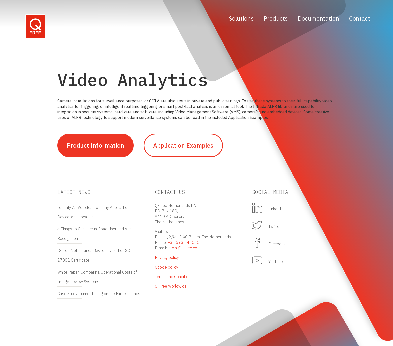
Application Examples (183, 145)
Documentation (318, 18)
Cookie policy (166, 267)
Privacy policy (167, 257)
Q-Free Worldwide (171, 286)
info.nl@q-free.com (184, 247)
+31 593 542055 (184, 242)
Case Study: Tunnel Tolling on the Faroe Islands (98, 293)
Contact (359, 18)
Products (276, 18)
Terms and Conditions (173, 276)
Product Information (95, 145)
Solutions (241, 18)
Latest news (73, 192)
